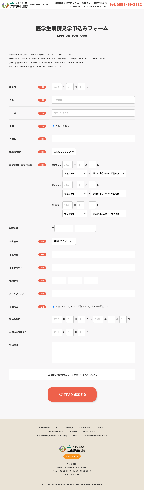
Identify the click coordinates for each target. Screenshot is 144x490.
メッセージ (73, 6)
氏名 (11, 100)
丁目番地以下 (15, 267)
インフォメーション (95, 6)
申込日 (12, 87)
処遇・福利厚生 (89, 431)
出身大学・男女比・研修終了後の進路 (52, 435)
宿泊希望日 (14, 319)
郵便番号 (13, 228)
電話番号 (13, 280)
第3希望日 (57, 204)
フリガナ (13, 113)
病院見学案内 (100, 3)
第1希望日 (57, 164)
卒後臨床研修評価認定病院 (96, 435)
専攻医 (76, 435)
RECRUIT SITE (39, 4)
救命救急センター (56, 431)
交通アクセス (70, 474)
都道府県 (13, 241)
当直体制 (73, 431)
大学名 (12, 138)
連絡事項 (13, 345)
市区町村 (13, 254)
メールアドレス (16, 293)
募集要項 (86, 3)
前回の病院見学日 (18, 332)
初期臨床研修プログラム (67, 3)
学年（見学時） (15, 151)
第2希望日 (57, 184)
